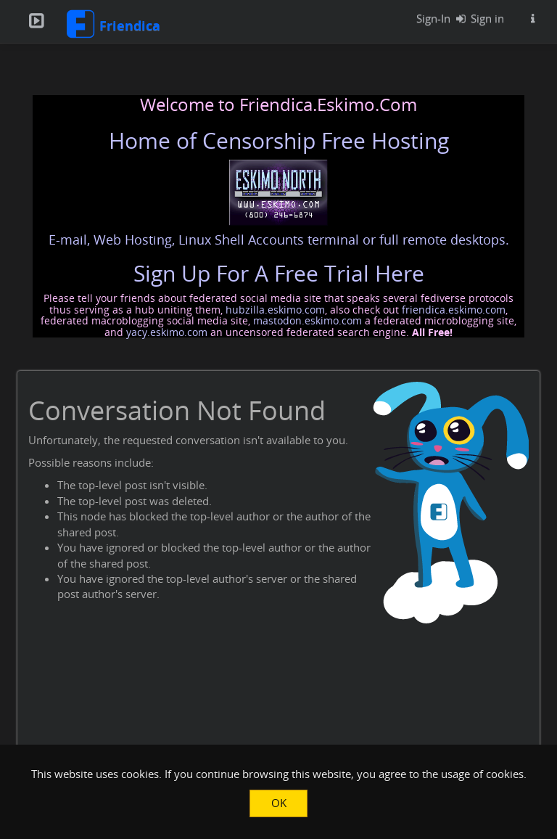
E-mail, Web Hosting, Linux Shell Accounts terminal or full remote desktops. (279, 239)
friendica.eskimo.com (454, 309)
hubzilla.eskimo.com (275, 309)
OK (278, 802)
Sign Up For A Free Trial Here (278, 273)
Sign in (476, 18)
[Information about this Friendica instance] (532, 18)
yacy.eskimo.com (166, 332)
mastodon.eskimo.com (307, 320)
